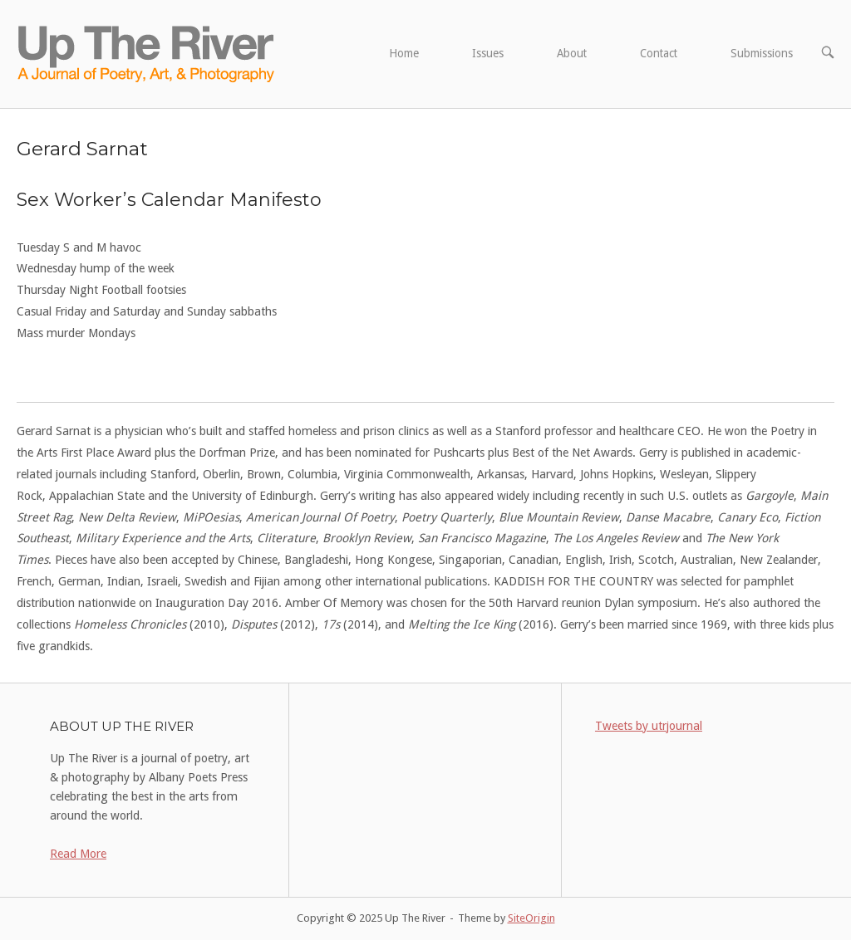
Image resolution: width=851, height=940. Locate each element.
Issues (488, 53)
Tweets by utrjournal (648, 725)
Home (404, 53)
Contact (658, 53)
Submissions (761, 53)
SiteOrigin (531, 918)
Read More (78, 853)
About (572, 53)
